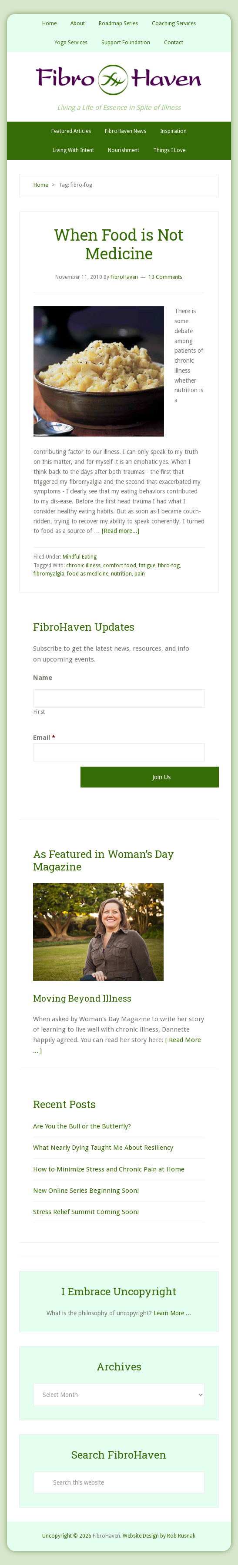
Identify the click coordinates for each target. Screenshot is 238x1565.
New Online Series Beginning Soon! (86, 1190)
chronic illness (83, 565)
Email (44, 737)
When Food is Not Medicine (119, 244)
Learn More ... (172, 1313)
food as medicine (87, 574)
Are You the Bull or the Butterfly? (82, 1126)
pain (139, 574)
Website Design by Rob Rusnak (159, 1536)
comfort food (119, 565)
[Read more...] (120, 530)
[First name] (119, 698)
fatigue (147, 565)
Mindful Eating (80, 557)
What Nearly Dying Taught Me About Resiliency (103, 1147)
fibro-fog (169, 565)
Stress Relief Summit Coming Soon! (86, 1212)
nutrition (121, 574)
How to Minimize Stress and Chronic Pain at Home (108, 1169)
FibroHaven (119, 80)
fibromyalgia (49, 574)
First (39, 712)
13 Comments (165, 277)
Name (42, 678)
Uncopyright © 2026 (66, 1536)
